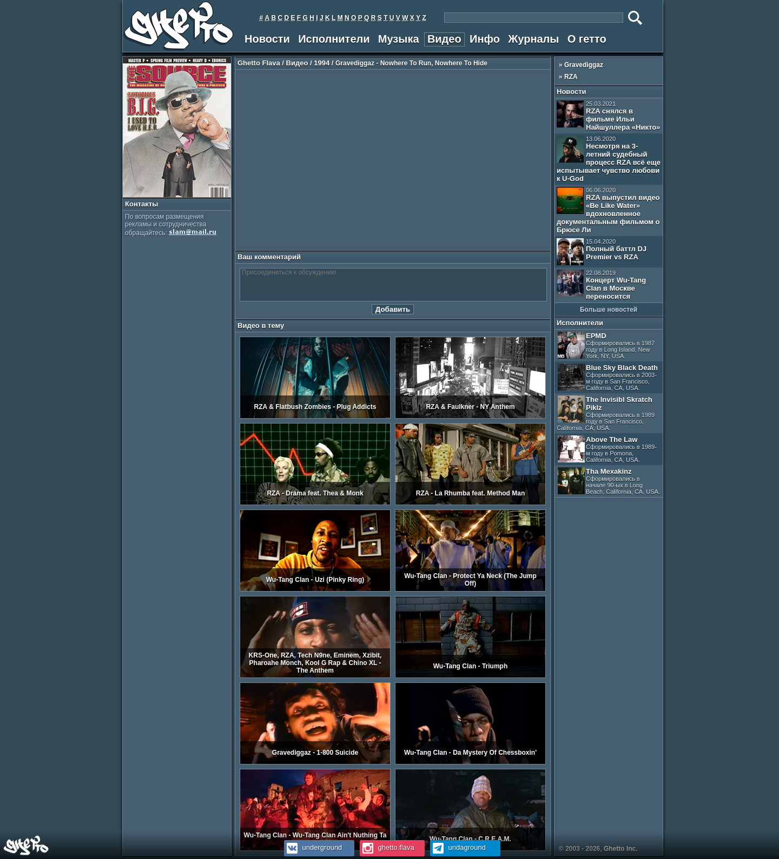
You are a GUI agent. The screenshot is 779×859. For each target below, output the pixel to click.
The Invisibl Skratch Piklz (606, 413)
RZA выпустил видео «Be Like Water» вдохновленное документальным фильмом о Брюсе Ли (608, 210)
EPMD (606, 345)
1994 (321, 63)
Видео (444, 39)
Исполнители (333, 39)
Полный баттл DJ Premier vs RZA (601, 251)
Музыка (398, 39)
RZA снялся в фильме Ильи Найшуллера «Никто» (608, 115)
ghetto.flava (387, 847)
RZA (571, 76)
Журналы (533, 39)
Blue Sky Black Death (608, 377)
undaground (458, 847)
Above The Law (607, 449)
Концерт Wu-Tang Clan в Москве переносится (601, 285)
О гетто (586, 39)
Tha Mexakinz (609, 481)
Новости (267, 39)
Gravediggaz (583, 65)
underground (313, 847)
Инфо (485, 39)
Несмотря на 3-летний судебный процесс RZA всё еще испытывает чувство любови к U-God (609, 159)
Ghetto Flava (258, 63)
